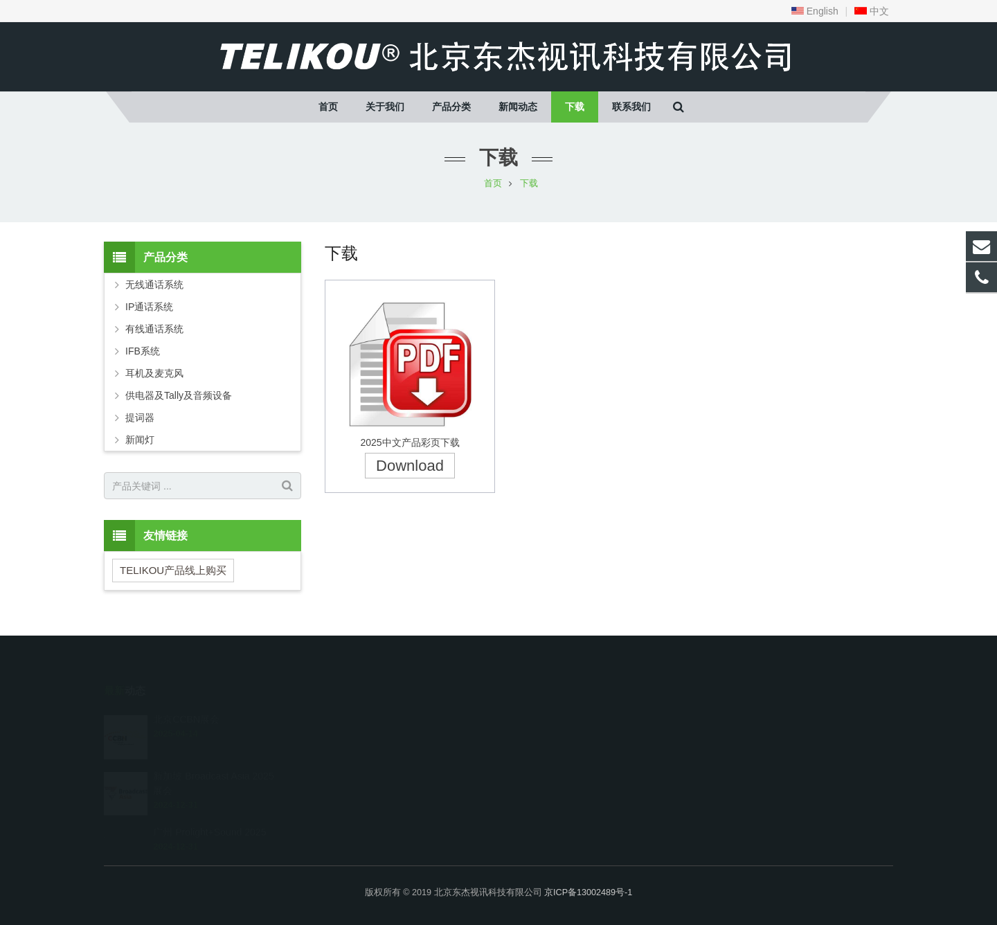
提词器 (139, 417)
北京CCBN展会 (186, 699)
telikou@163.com (559, 735)
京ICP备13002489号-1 (588, 892)
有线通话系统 (154, 328)
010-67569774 (551, 715)
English (814, 11)
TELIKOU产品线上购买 (173, 570)
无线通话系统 (154, 284)
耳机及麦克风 (154, 373)
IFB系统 (142, 351)
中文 (871, 11)
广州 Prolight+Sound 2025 (209, 812)
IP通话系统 (149, 306)
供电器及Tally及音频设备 (178, 395)
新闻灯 (139, 439)
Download (410, 465)
